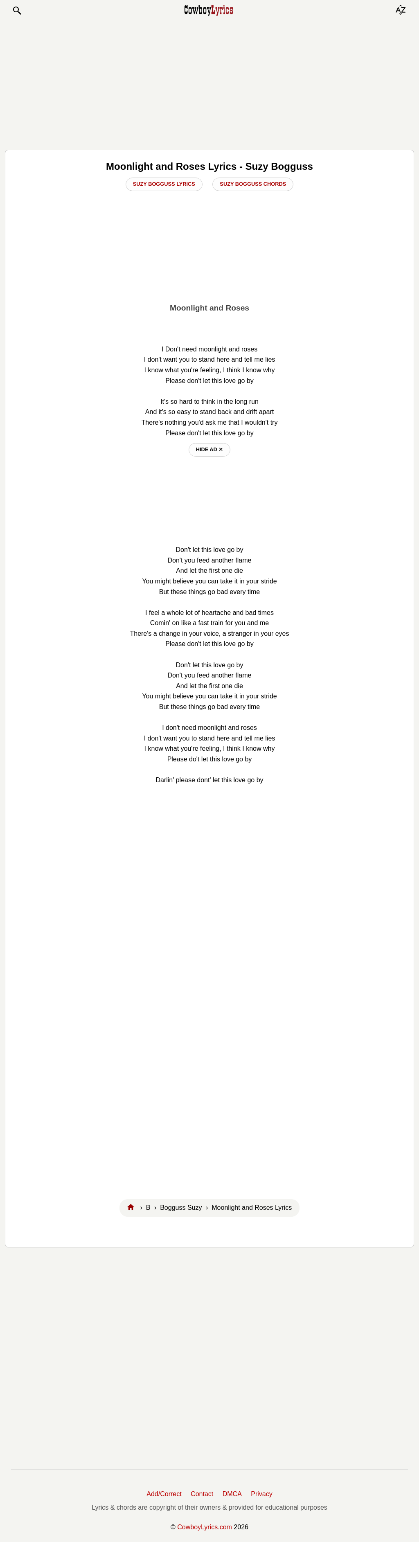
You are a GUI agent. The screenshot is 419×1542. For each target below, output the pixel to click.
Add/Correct (163, 1493)
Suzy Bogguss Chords (253, 184)
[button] (17, 10)
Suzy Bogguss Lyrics (164, 184)
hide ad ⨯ (209, 449)
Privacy (261, 1493)
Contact (202, 1493)
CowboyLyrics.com (204, 1527)
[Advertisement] (209, 82)
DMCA (232, 1493)
